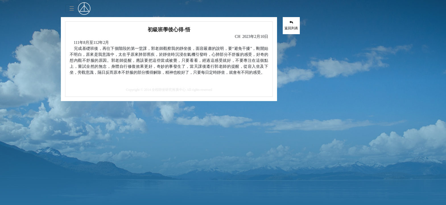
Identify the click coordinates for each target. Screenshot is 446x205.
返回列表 (291, 25)
